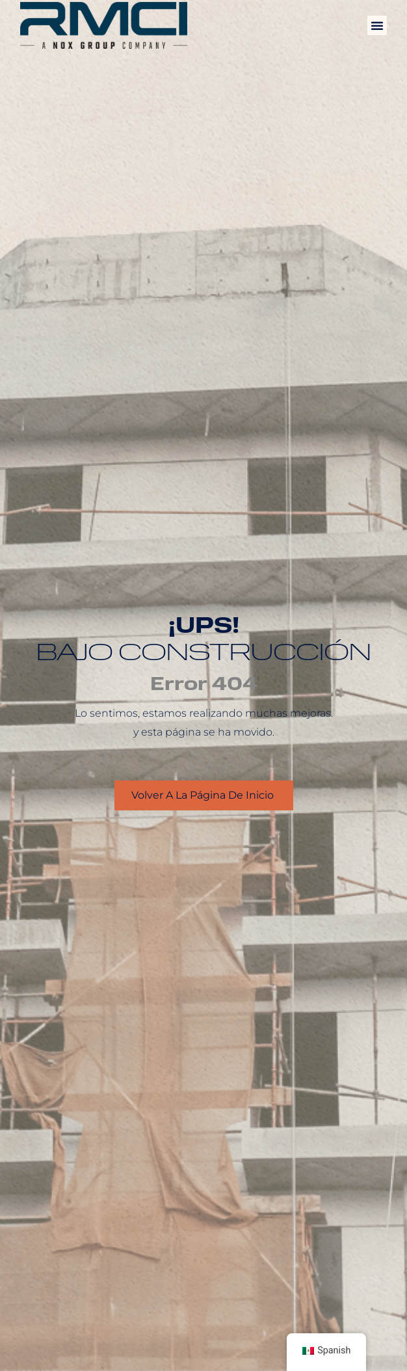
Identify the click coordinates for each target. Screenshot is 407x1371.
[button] (377, 25)
